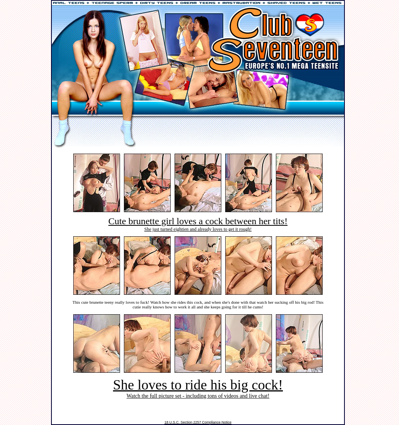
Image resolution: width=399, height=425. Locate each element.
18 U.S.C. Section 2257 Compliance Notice (197, 422)
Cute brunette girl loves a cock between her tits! (198, 221)
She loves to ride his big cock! (198, 385)
